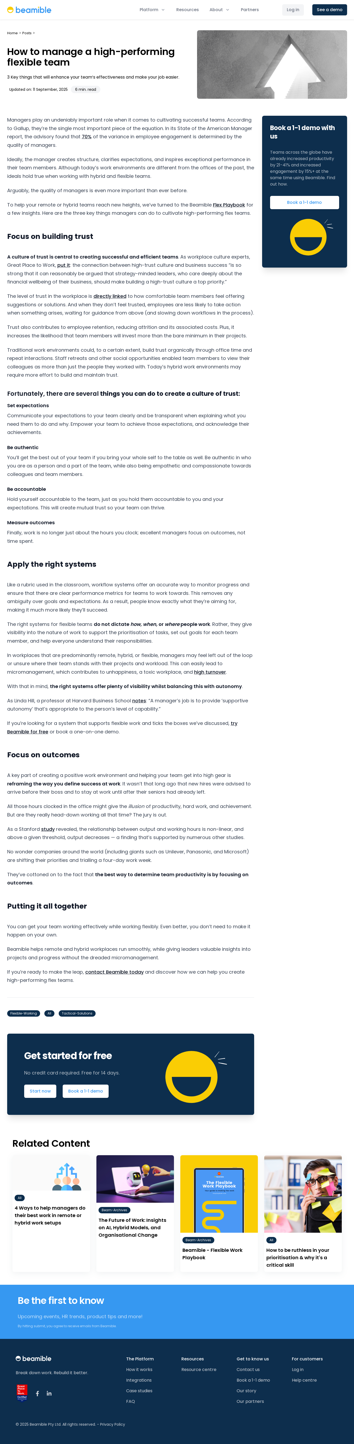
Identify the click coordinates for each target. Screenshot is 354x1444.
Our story (246, 1391)
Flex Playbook (229, 204)
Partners (250, 10)
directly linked (109, 296)
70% (87, 136)
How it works (139, 1369)
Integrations (139, 1380)
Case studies (139, 1391)
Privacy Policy (112, 1424)
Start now (40, 1091)
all (49, 1013)
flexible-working (23, 1013)
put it (63, 265)
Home (12, 33)
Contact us (248, 1369)
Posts (27, 33)
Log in (293, 10)
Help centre (304, 1380)
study (48, 829)
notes (139, 700)
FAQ (130, 1401)
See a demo (330, 10)
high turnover (210, 672)
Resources (187, 10)
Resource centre (198, 1369)
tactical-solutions (77, 1013)
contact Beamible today (114, 972)
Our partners (250, 1401)
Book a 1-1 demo (85, 1091)
